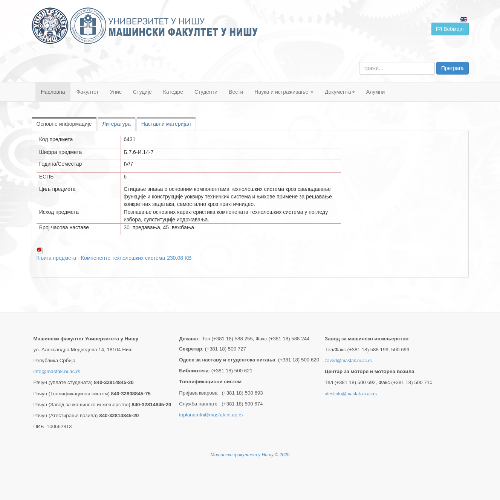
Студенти (205, 92)
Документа (340, 92)
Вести (236, 92)
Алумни (375, 92)
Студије (142, 92)
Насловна (53, 92)
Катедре (173, 92)
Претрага (452, 68)
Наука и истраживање (283, 92)
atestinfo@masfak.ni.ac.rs (351, 393)
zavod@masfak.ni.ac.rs (348, 360)
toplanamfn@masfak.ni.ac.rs (211, 415)
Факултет (87, 92)
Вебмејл (449, 29)
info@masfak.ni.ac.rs (57, 371)
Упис (116, 92)
